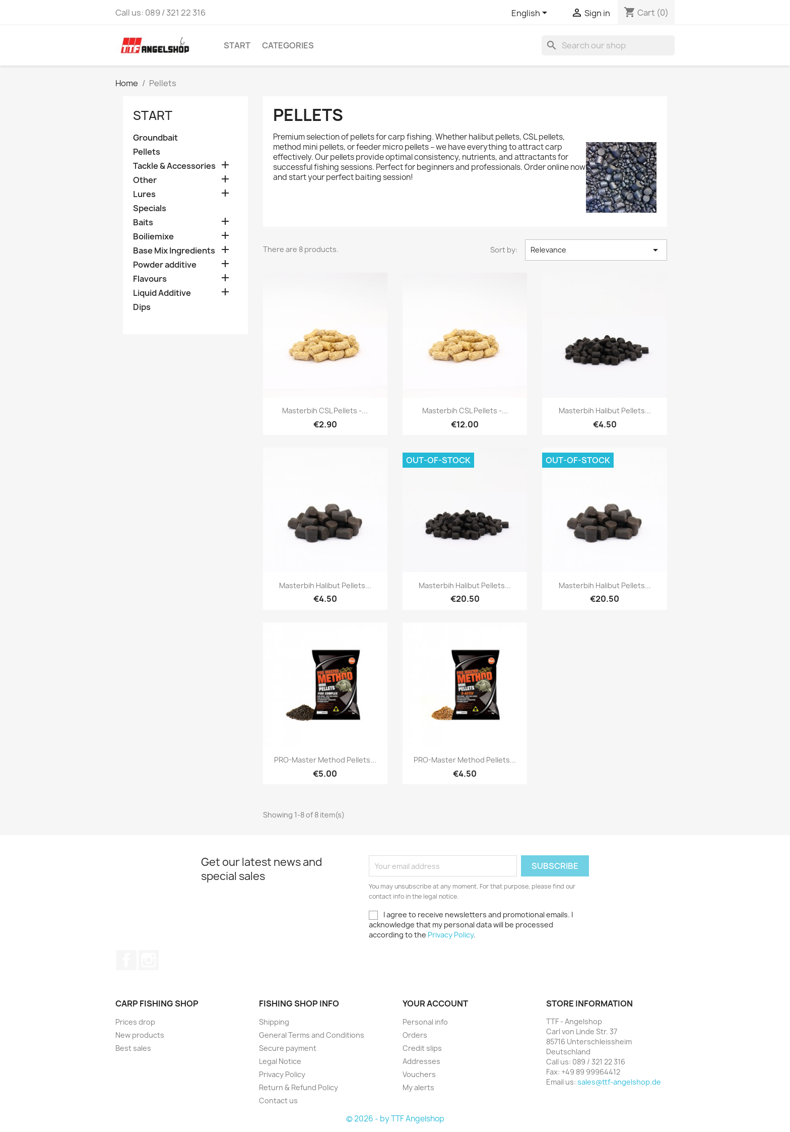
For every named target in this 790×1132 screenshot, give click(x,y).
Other (145, 180)
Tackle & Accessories (174, 166)
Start (237, 45)
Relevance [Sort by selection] (596, 250)
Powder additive (164, 265)
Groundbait (155, 138)
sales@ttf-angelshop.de (619, 1082)
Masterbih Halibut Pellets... (605, 410)
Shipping (274, 1022)
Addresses (421, 1061)
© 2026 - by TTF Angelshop (395, 1118)
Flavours (150, 279)
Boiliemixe (153, 236)
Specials (149, 208)
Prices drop (135, 1022)
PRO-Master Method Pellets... (325, 760)
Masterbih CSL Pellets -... (325, 410)
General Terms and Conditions (311, 1035)
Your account (435, 1003)
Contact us (278, 1100)
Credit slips (422, 1048)
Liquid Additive (162, 293)
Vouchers (419, 1074)
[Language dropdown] (531, 14)
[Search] (608, 45)
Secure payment (287, 1048)
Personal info (425, 1022)
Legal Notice (280, 1061)
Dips (142, 307)
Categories (288, 45)
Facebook (126, 960)
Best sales (133, 1048)
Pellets (146, 152)
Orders (415, 1035)
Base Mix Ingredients (174, 250)
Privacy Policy (451, 934)
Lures (144, 194)
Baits (143, 222)
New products (139, 1035)
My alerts (418, 1087)
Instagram (149, 960)
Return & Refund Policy (298, 1087)
